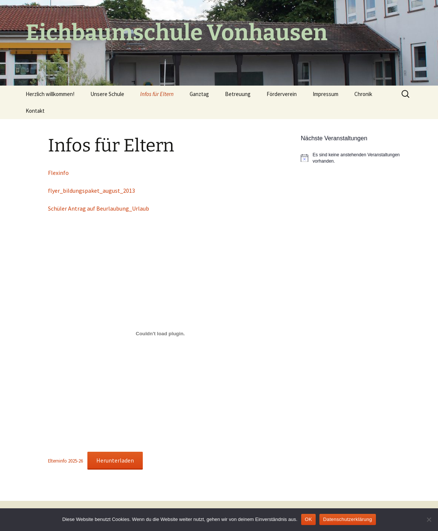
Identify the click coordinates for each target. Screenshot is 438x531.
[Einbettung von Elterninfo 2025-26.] (160, 333)
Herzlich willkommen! (50, 93)
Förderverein (282, 93)
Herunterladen (115, 460)
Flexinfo (58, 172)
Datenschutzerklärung (347, 519)
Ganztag (199, 93)
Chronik (363, 93)
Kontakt (35, 110)
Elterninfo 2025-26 (65, 461)
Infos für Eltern (157, 93)
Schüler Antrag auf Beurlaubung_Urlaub (98, 208)
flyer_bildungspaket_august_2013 (91, 190)
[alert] (356, 158)
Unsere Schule (107, 93)
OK (308, 519)
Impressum (325, 93)
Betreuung (238, 93)
